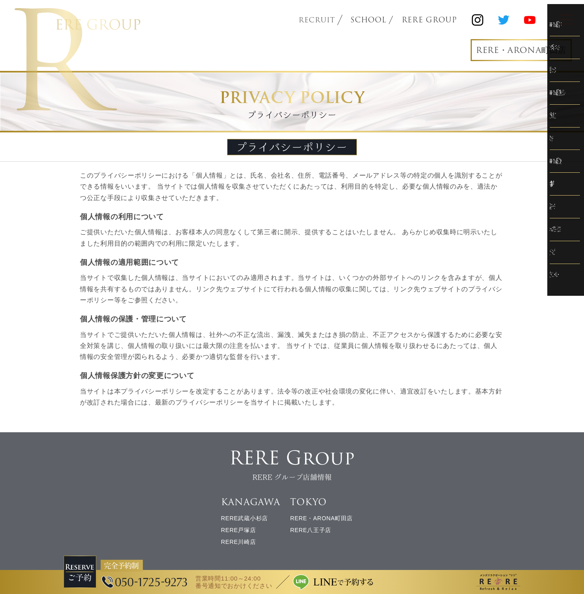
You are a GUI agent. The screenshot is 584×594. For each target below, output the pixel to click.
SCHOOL (369, 19)
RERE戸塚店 (238, 532)
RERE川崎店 (238, 544)
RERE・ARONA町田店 (516, 51)
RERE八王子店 (310, 532)
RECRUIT (317, 19)
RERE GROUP (430, 19)
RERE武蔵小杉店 (244, 520)
